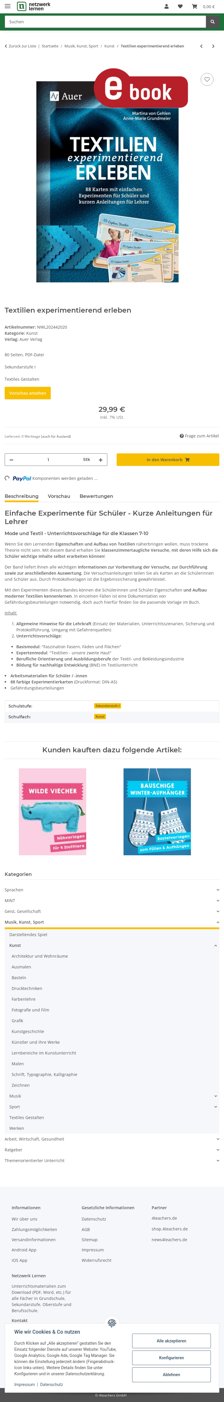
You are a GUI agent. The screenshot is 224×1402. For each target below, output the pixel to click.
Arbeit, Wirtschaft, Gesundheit (34, 1139)
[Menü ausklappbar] (7, 3)
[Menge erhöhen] (100, 460)
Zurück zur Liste (22, 46)
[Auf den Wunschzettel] (207, 79)
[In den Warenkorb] (9, 65)
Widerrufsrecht (96, 1260)
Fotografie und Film (30, 1010)
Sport (14, 1106)
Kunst (32, 333)
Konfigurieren (171, 1357)
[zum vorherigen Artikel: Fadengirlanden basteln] (201, 46)
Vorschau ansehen (27, 393)
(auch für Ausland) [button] (56, 436)
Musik (15, 1096)
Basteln (19, 977)
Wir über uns (24, 1219)
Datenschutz (51, 1384)
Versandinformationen (34, 1239)
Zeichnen (21, 1085)
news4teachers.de (169, 1239)
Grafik (17, 1020)
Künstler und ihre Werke (36, 1042)
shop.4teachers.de (170, 1229)
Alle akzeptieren (171, 1341)
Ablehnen (171, 1374)
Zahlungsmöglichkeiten (34, 1229)
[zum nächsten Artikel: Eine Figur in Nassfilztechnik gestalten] (213, 46)
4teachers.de (164, 1218)
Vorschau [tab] (59, 496)
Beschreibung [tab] (21, 496)
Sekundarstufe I (108, 706)
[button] (166, 6)
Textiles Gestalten (26, 1117)
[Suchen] (105, 21)
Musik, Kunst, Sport (24, 922)
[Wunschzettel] (180, 6)
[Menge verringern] (11, 460)
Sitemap (90, 1239)
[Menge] (48, 460)
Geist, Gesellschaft (23, 911)
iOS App (19, 1260)
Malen (18, 1063)
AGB (86, 1229)
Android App (24, 1250)
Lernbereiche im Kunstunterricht (44, 1053)
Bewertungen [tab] (96, 496)
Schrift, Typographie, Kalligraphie (44, 1074)
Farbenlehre (24, 999)
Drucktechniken (27, 988)
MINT (10, 900)
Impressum (24, 1384)
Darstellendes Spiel (28, 934)
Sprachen (14, 889)
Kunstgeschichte (28, 1031)
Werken (16, 1128)
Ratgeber (13, 1149)
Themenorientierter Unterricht (34, 1160)
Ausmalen (21, 967)
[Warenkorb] (203, 6)
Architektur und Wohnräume (40, 956)
